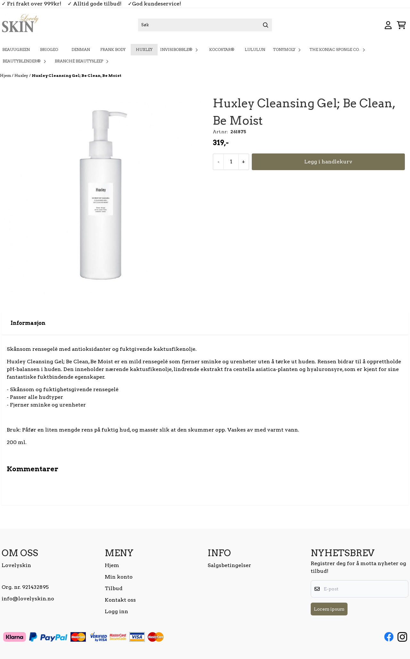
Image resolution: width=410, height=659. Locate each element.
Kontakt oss (120, 600)
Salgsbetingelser (229, 565)
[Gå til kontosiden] (388, 25)
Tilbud (113, 588)
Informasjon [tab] (28, 323)
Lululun (255, 49)
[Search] (265, 25)
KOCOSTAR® (221, 49)
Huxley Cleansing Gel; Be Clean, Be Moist (76, 75)
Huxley (144, 49)
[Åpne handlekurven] (401, 25)
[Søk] (205, 25)
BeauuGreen (16, 49)
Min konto (119, 577)
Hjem (6, 75)
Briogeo (50, 49)
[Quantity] (230, 161)
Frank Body (113, 49)
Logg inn (116, 611)
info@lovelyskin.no (28, 599)
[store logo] (20, 25)
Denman (80, 49)
